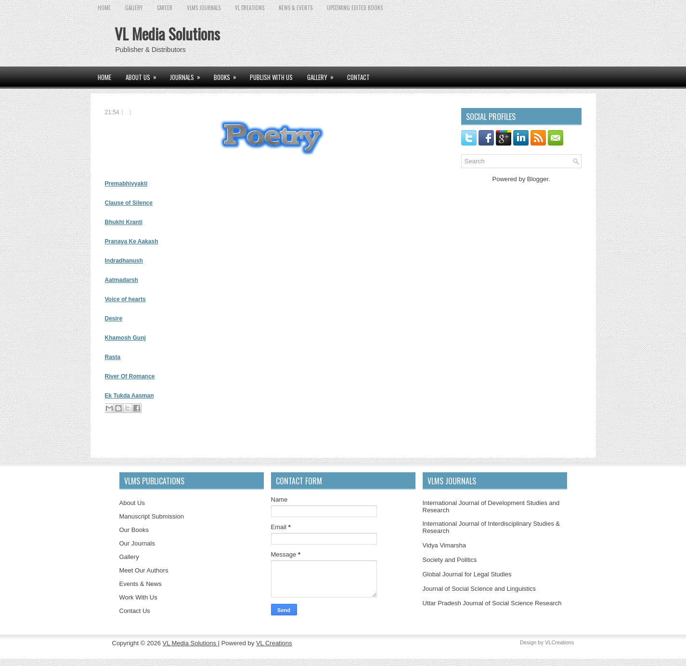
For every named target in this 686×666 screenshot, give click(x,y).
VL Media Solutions (167, 33)
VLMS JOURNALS (203, 8)
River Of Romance (130, 376)
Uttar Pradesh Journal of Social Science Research (492, 603)
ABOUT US (144, 74)
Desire (114, 318)
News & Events (295, 8)
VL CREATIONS (249, 8)
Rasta (113, 357)
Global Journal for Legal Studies (467, 574)
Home (104, 8)
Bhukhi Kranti (124, 222)
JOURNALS (188, 74)
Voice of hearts (125, 299)
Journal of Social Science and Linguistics (479, 588)
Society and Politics (450, 559)
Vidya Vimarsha (444, 545)
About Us (132, 502)
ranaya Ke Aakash (133, 241)
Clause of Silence (129, 203)
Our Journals (137, 543)
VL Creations (274, 643)
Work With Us (138, 597)
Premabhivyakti (126, 183)
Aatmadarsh (121, 280)
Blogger (537, 179)
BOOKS (228, 74)
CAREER (164, 8)
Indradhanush (124, 260)
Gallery (129, 556)
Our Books (134, 529)
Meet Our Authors (143, 570)
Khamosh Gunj (125, 337)
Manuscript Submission (151, 516)
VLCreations (559, 642)
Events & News (140, 583)
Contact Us (134, 610)
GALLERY (133, 8)
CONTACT (358, 77)
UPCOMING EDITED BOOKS (355, 8)
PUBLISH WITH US (271, 77)
